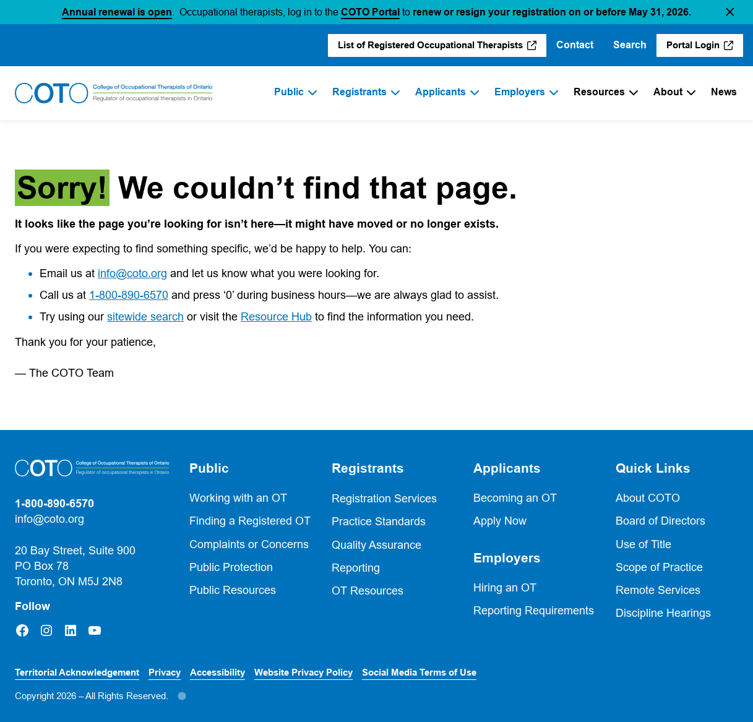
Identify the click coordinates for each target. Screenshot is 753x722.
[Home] (114, 93)
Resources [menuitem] (599, 92)
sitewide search (145, 316)
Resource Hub (276, 316)
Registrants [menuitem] (359, 92)
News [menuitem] (724, 92)
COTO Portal (370, 12)
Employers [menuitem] (519, 92)
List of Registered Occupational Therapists (430, 45)
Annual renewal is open (117, 12)
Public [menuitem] (289, 92)
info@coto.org (132, 273)
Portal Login (693, 45)
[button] (730, 12)
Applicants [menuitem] (440, 92)
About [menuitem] (667, 92)
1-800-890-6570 (128, 294)
